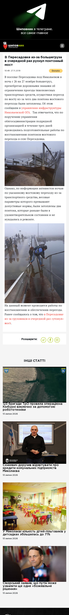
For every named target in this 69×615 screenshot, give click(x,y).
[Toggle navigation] (62, 47)
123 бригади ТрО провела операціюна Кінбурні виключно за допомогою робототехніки (32, 407)
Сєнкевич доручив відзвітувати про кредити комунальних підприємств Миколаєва (31, 468)
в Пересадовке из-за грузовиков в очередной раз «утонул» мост (34, 318)
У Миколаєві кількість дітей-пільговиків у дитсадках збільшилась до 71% (34, 533)
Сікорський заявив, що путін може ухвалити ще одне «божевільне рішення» (29, 586)
